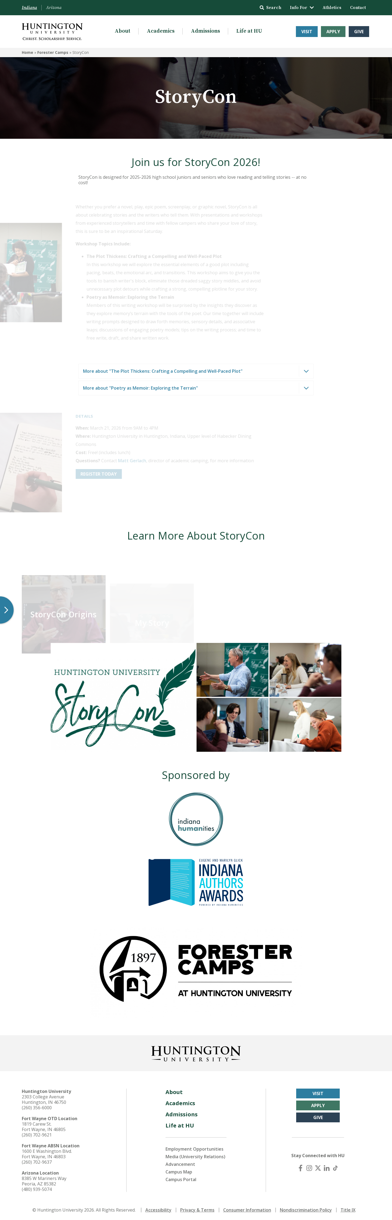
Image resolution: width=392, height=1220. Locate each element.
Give (359, 32)
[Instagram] (309, 1166)
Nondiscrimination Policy (306, 1209)
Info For (302, 7)
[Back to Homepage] (196, 1051)
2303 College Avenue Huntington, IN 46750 (44, 1098)
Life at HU (249, 31)
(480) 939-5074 (37, 1188)
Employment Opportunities (194, 1148)
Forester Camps (52, 52)
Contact (358, 7)
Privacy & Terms (197, 1209)
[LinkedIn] (326, 1166)
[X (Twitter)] (318, 1166)
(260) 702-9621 (37, 1133)
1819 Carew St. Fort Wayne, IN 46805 (44, 1125)
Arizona (54, 7)
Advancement (180, 1163)
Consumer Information (247, 1209)
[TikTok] (335, 1166)
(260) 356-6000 (37, 1106)
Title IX (348, 1209)
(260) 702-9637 (37, 1161)
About (122, 31)
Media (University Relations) (195, 1155)
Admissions (205, 31)
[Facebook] (300, 1166)
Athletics (332, 7)
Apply (333, 32)
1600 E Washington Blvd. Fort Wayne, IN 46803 (47, 1152)
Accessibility (158, 1209)
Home (27, 52)
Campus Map (179, 1170)
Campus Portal (181, 1178)
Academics (160, 31)
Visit (306, 32)
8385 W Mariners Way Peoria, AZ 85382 (44, 1179)
